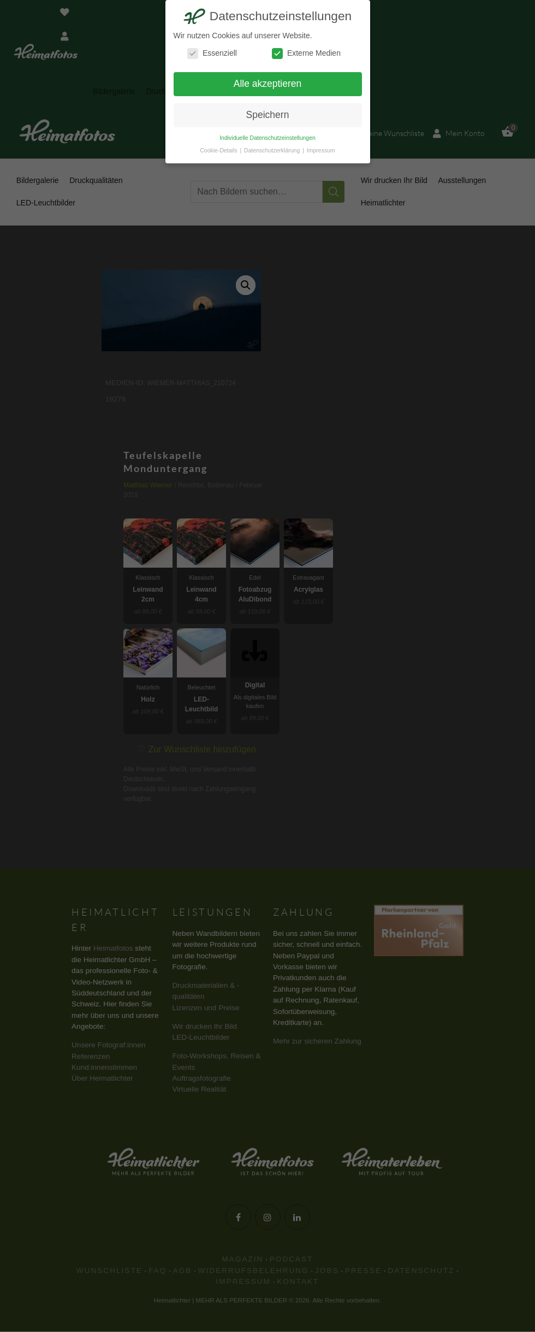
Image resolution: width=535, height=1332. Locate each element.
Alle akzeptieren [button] (268, 83)
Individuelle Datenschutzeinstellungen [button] (267, 137)
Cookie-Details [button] (219, 150)
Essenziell (212, 53)
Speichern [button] (267, 114)
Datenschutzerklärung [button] (272, 150)
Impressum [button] (321, 150)
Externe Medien (306, 53)
